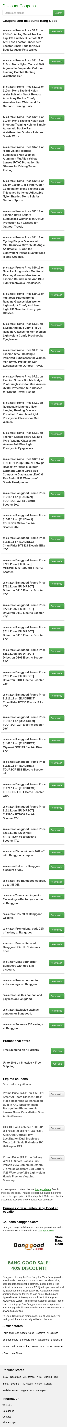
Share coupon (10, 1422)
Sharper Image (10, 1339)
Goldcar (48, 1383)
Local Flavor (16, 1353)
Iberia (5, 1383)
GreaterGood (27, 1333)
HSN (33, 1339)
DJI (56, 1377)
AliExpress (52, 1333)
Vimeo (38, 1383)
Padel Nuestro (10, 1390)
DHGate (58, 1346)
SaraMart (25, 1339)
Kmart (6, 1346)
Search (58, 13)
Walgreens (43, 1339)
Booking (15, 1383)
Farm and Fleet (11, 1333)
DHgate (24, 1390)
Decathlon (15, 1377)
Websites (7, 1405)
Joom (42, 1346)
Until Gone (16, 1346)
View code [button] (56, 31)
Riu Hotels (27, 1383)
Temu (35, 1346)
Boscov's (40, 1333)
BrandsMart (57, 1339)
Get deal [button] (57, 1051)
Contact (7, 1416)
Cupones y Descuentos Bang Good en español (30, 1210)
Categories (8, 1411)
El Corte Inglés (38, 1390)
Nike (39, 1377)
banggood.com (43, 1189)
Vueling (48, 1377)
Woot (49, 1346)
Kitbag (27, 1346)
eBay (5, 1353)
